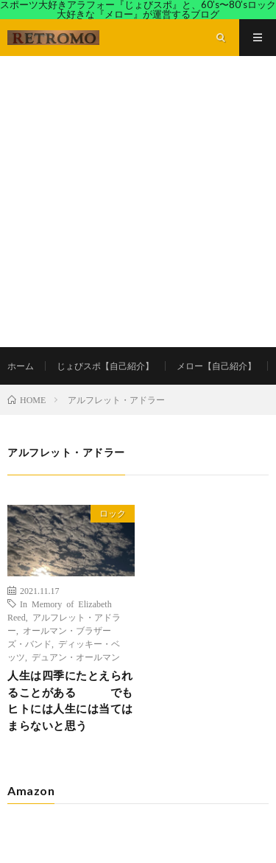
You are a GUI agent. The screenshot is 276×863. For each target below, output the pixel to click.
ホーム (20, 365)
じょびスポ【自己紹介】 (105, 365)
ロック (112, 513)
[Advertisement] (138, 201)
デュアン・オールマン (76, 656)
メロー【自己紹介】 (216, 365)
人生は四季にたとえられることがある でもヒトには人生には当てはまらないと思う (70, 700)
